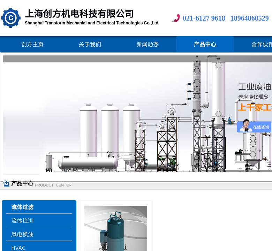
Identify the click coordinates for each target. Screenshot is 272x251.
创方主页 (32, 44)
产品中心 (205, 44)
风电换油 (22, 234)
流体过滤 (22, 207)
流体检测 (22, 220)
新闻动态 (147, 44)
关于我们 (90, 44)
